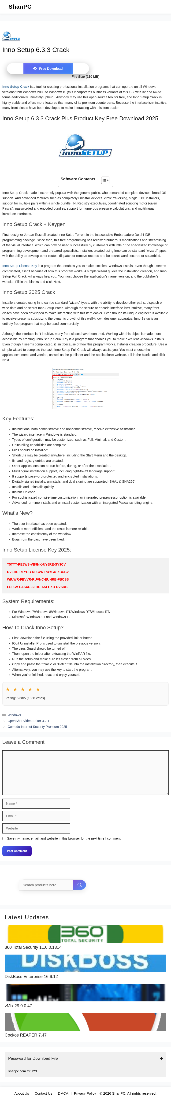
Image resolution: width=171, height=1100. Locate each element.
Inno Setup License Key (19, 266)
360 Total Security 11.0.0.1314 (33, 947)
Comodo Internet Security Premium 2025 (37, 727)
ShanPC (20, 7)
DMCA (63, 1093)
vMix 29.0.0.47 (18, 1006)
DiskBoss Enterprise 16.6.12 (31, 976)
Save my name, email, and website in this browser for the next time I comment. (64, 838)
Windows (14, 715)
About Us (21, 1093)
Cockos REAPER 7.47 (26, 1035)
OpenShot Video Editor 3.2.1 (28, 721)
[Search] (80, 885)
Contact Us (43, 1093)
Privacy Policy (85, 1093)
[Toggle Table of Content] (103, 180)
